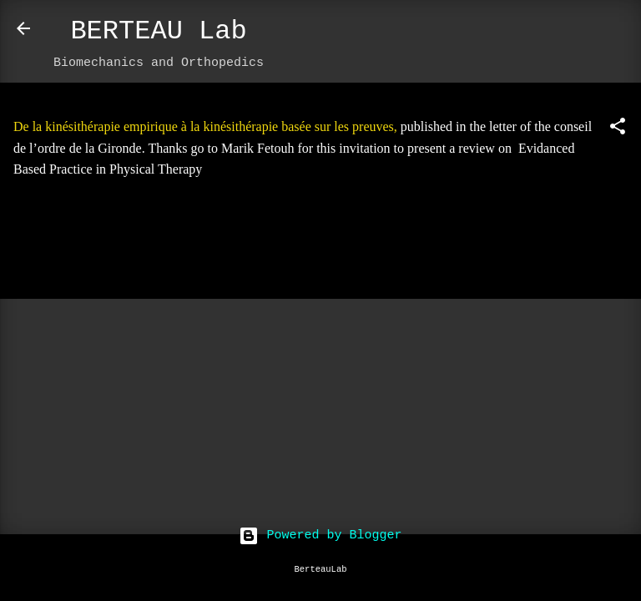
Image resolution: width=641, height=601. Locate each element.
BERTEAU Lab (158, 31)
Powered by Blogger (320, 535)
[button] (618, 130)
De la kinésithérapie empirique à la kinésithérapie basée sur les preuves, (205, 126)
